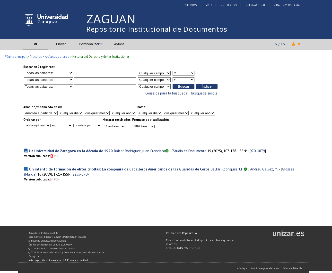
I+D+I (208, 5)
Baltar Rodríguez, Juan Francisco (139, 150)
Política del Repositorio (181, 233)
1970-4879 (256, 150)
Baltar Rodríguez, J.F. (227, 169)
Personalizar (89, 43)
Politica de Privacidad (292, 268)
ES (283, 43)
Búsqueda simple (204, 93)
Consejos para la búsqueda (166, 93)
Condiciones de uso (52, 260)
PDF (55, 156)
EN (274, 43)
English (171, 247)
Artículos (36, 57)
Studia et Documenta (189, 150)
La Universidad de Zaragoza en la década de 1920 (71, 150)
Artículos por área (57, 57)
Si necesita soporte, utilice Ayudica (47, 240)
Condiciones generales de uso (265, 268)
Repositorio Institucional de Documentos (156, 29)
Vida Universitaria (287, 5)
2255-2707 (80, 174)
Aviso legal (34, 260)
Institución (228, 5)
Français (195, 247)
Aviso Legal (242, 268)
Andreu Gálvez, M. (264, 169)
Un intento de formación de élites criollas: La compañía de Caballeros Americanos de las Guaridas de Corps (119, 169)
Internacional (255, 5)
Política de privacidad (76, 260)
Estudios (190, 5)
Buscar (48, 236)
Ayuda (119, 43)
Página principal (15, 57)
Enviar (61, 43)
